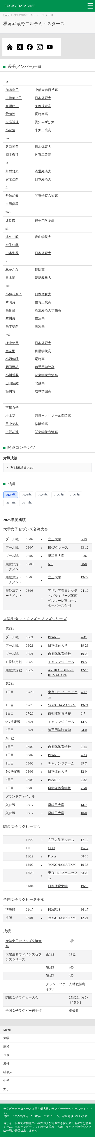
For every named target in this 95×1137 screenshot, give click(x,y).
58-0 (84, 564)
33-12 (84, 547)
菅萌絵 (10, 114)
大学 (6, 1038)
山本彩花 (12, 253)
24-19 (84, 590)
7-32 (84, 780)
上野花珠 (12, 432)
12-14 (84, 670)
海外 (6, 1063)
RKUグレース (58, 547)
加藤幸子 (12, 90)
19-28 (84, 645)
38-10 (84, 856)
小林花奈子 (13, 294)
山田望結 (12, 383)
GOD (51, 848)
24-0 (84, 730)
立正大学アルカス (61, 839)
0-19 (84, 539)
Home (6, 15)
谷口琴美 (12, 147)
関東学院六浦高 (46, 196)
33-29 (84, 873)
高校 (6, 1046)
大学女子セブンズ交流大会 (25, 529)
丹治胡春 (12, 196)
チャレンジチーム (61, 662)
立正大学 (54, 539)
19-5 (84, 662)
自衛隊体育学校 (59, 654)
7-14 (84, 747)
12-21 (84, 918)
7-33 (84, 755)
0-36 (84, 556)
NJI (50, 564)
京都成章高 (43, 106)
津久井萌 (12, 237)
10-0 (84, 813)
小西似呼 (12, 359)
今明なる (12, 106)
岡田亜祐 (12, 367)
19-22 (84, 577)
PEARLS (54, 637)
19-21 (84, 705)
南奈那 (10, 351)
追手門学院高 (45, 220)
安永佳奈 (12, 179)
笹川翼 (10, 391)
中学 (6, 1080)
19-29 (84, 654)
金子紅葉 (12, 245)
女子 (6, 1089)
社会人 (7, 1072)
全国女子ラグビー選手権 (23, 899)
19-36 (84, 864)
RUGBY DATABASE (19, 6)
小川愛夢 (12, 375)
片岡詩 (10, 302)
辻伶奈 (10, 220)
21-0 (84, 788)
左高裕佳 (12, 122)
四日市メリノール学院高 (53, 416)
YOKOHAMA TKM (62, 705)
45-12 (84, 848)
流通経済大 (43, 171)
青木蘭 (10, 277)
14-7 (84, 805)
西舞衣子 (12, 407)
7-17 (84, 692)
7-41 (84, 637)
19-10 (84, 886)
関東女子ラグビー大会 (21, 826)
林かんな (12, 269)
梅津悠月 (12, 343)
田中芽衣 (12, 424)
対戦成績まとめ (22, 467)
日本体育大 (43, 98)
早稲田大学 (56, 556)
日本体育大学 (58, 645)
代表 (6, 1055)
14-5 (84, 722)
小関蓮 (10, 130)
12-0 (84, 771)
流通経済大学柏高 (48, 310)
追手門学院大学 (59, 730)
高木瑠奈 (12, 326)
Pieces (52, 856)
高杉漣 (10, 310)
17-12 (84, 839)
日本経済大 (43, 179)
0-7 (83, 713)
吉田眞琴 (12, 204)
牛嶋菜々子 (13, 98)
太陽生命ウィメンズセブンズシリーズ (35, 619)
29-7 (84, 763)
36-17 (84, 909)
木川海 (10, 318)
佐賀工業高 (43, 154)
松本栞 (10, 416)
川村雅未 (12, 171)
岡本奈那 (12, 154)
